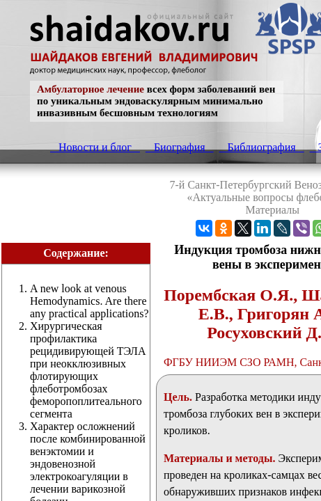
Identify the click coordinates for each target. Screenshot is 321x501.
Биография (180, 147)
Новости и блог (95, 147)
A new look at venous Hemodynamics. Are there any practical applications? (89, 301)
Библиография (261, 147)
